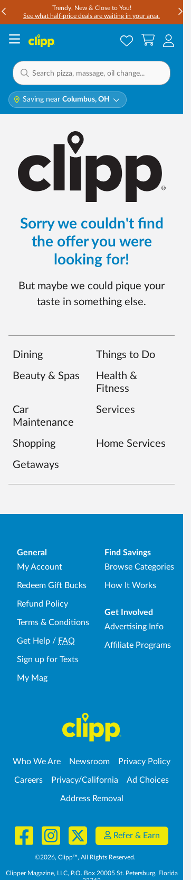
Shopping (34, 443)
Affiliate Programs (137, 645)
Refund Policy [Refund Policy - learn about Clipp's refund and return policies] (42, 604)
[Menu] (14, 40)
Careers (28, 780)
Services (115, 410)
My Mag (32, 678)
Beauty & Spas (46, 376)
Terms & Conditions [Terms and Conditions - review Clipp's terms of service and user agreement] (53, 622)
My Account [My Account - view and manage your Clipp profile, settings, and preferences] (39, 567)
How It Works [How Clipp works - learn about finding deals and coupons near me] (130, 585)
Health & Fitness (116, 382)
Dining (28, 355)
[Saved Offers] (126, 40)
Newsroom (89, 761)
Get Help (33, 641)
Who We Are (37, 761)
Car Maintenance (43, 416)
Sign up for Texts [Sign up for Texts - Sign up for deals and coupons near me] (48, 659)
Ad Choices (148, 780)
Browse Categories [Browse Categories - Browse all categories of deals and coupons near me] (139, 567)
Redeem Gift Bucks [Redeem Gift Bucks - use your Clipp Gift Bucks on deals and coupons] (52, 585)
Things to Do (125, 355)
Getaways (36, 465)
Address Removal (91, 798)
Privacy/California (84, 780)
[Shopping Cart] (148, 40)
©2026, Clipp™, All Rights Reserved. (85, 857)
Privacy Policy (144, 761)
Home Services (131, 443)
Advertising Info (134, 626)
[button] (91, 73)
